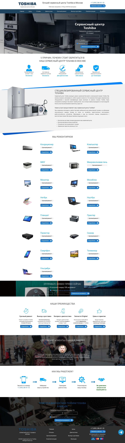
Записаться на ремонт (88, 46)
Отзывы (38, 11)
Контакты (102, 11)
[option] (62, 352)
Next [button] (110, 352)
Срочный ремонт (61, 11)
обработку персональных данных (94, 43)
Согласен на (90, 43)
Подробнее (45, 152)
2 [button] (63, 361)
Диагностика (48, 11)
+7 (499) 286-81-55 (24, 387)
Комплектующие (90, 11)
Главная (22, 11)
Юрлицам (73, 439)
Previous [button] (14, 352)
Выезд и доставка (76, 11)
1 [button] (61, 361)
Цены (30, 11)
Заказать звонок (96, 6)
